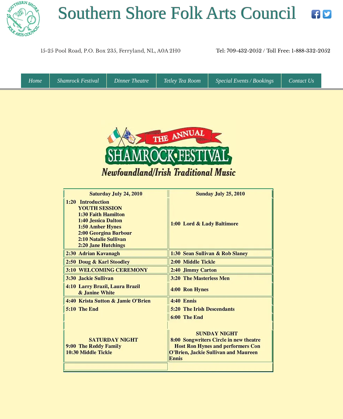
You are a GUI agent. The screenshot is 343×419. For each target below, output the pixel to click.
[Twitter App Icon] (327, 14)
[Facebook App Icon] (316, 14)
